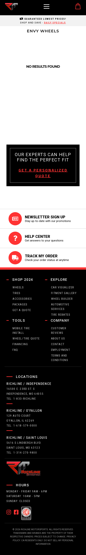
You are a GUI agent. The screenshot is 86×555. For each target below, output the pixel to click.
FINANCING (20, 344)
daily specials (55, 22)
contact (58, 344)
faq (15, 350)
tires (17, 293)
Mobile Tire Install (21, 331)
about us (58, 338)
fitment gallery (64, 293)
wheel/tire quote (26, 338)
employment (60, 350)
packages (20, 304)
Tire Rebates (60, 314)
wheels (18, 287)
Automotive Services (60, 307)
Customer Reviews (58, 331)
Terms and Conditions (59, 358)
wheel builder (62, 298)
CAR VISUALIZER (62, 287)
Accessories (22, 298)
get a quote (22, 310)
